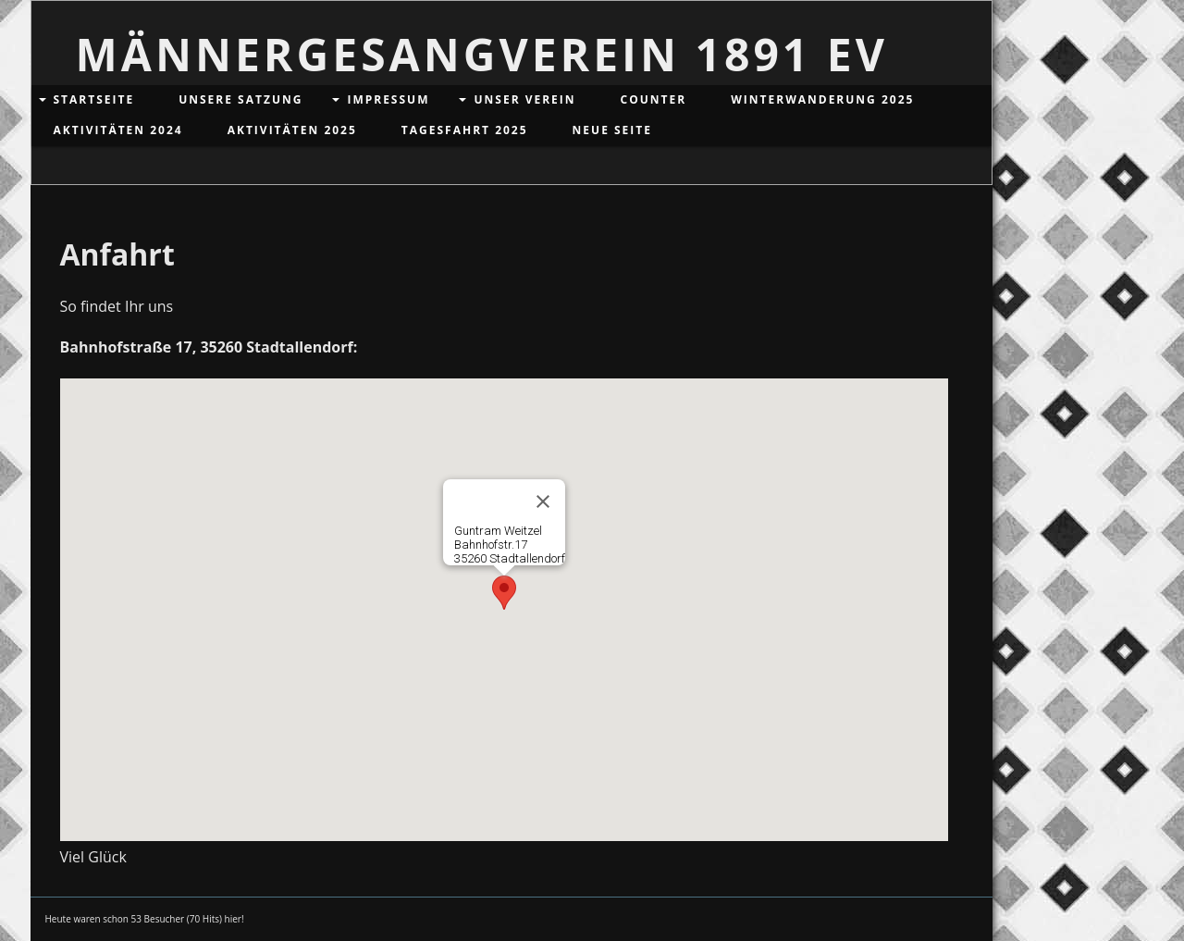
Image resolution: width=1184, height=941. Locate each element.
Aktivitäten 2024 (118, 130)
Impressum (388, 99)
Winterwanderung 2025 (822, 99)
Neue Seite (612, 130)
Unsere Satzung (240, 99)
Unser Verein (524, 99)
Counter (654, 99)
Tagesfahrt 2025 (464, 130)
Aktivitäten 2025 (292, 130)
